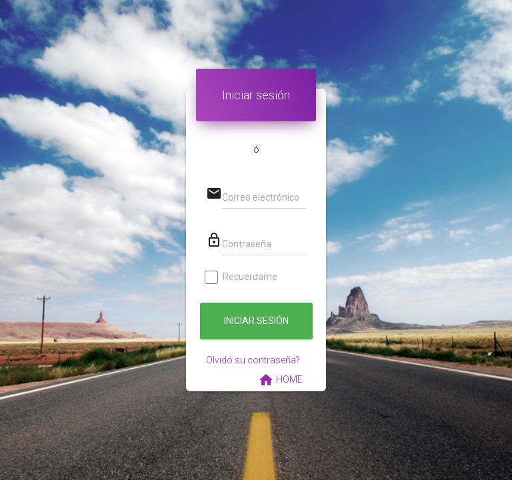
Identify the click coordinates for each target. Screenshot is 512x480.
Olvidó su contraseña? (253, 360)
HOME (280, 380)
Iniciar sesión (256, 320)
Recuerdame (241, 277)
